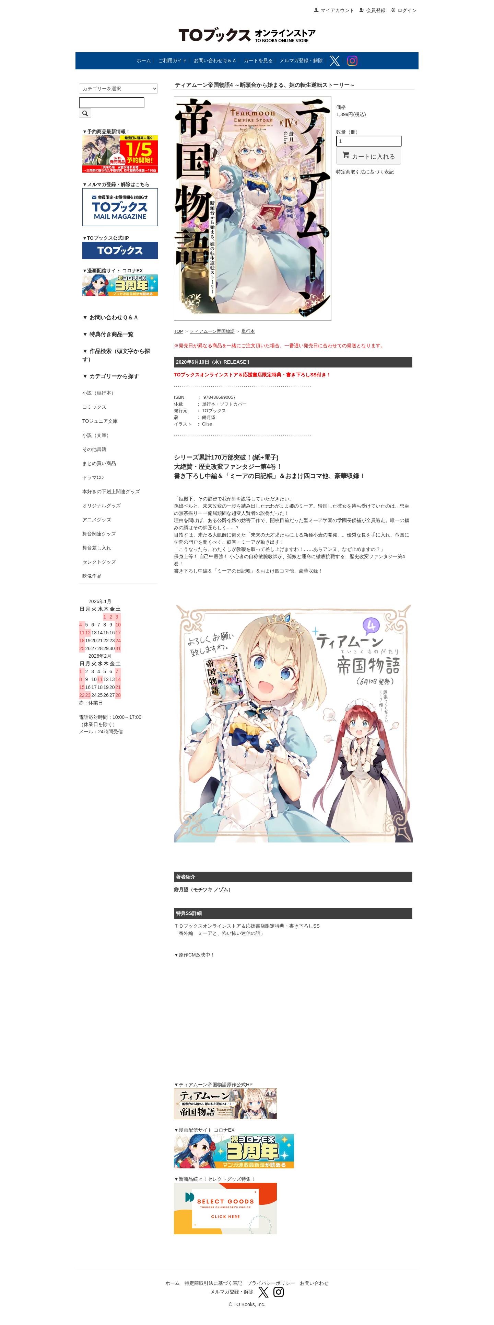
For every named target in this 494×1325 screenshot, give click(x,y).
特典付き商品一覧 (111, 334)
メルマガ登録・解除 (301, 60)
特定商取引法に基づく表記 (365, 171)
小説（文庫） (96, 435)
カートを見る (258, 60)
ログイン (403, 10)
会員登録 (372, 10)
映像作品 (92, 576)
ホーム (144, 60)
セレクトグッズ (99, 562)
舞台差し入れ (96, 548)
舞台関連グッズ (99, 533)
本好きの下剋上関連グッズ (111, 491)
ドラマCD (93, 477)
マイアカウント (334, 10)
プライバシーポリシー (271, 1283)
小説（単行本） (99, 393)
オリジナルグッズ (101, 505)
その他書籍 (94, 449)
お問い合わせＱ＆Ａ (215, 60)
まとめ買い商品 (99, 463)
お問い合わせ (314, 1283)
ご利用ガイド (172, 60)
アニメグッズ (96, 519)
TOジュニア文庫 (100, 421)
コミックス (94, 407)
